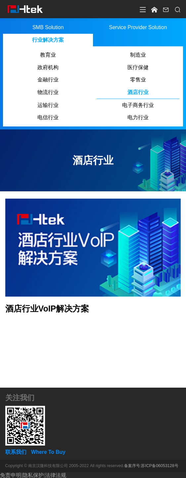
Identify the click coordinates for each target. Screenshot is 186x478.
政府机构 (48, 67)
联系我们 (15, 452)
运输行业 (48, 105)
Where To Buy (48, 452)
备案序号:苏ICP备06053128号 (151, 465)
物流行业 (48, 92)
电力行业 (138, 117)
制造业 (138, 55)
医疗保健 (138, 67)
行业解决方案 (48, 40)
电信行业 (48, 117)
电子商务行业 (138, 105)
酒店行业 (138, 92)
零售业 (138, 79)
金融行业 (48, 79)
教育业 (48, 55)
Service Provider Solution (138, 27)
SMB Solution (48, 27)
